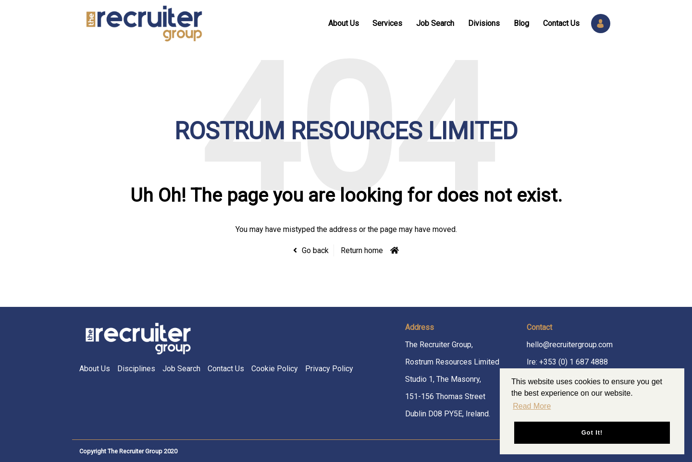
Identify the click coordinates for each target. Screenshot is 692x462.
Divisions (484, 23)
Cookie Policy (274, 368)
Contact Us (561, 23)
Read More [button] (532, 406)
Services (387, 23)
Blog (521, 23)
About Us (343, 23)
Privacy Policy (329, 368)
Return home (362, 250)
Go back (315, 250)
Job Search (435, 23)
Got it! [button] (592, 432)
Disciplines (136, 368)
